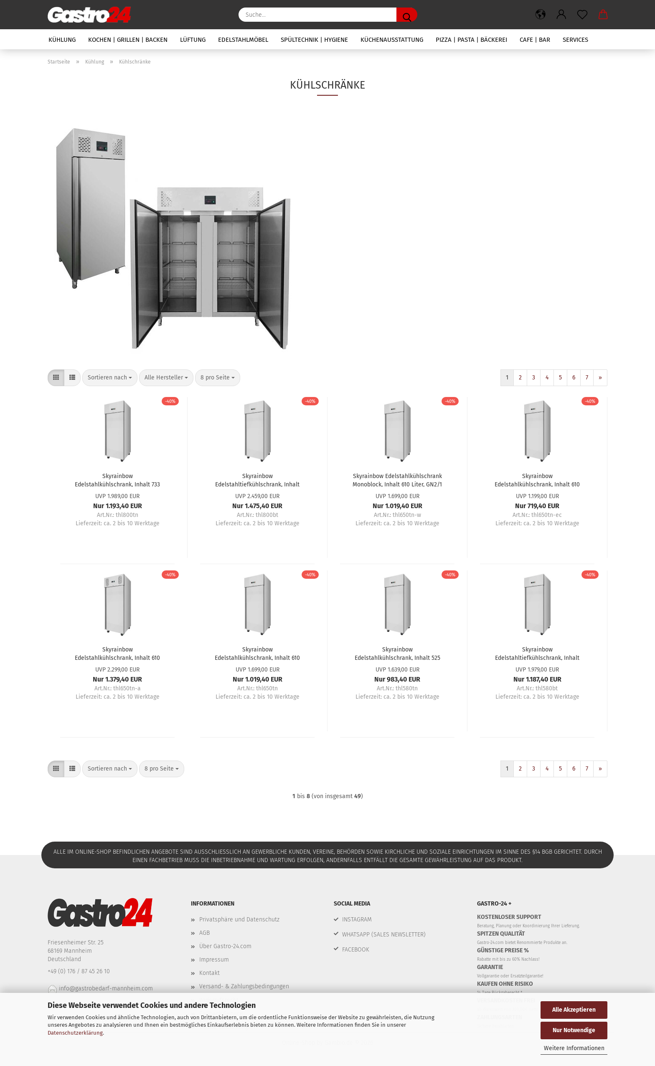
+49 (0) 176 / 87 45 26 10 (80, 971)
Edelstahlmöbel (243, 39)
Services (575, 39)
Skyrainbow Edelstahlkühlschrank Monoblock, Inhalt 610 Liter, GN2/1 (397, 480)
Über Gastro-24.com (225, 946)
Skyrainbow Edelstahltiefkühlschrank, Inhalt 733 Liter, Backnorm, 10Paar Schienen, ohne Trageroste (257, 480)
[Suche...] (406, 15)
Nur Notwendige (574, 1030)
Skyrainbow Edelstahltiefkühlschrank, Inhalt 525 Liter (537, 653)
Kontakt (209, 973)
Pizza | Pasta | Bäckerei (471, 39)
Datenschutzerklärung (75, 1033)
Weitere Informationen (574, 1048)
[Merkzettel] (582, 14)
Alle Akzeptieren (574, 1009)
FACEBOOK (355, 949)
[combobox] (109, 377)
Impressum (214, 959)
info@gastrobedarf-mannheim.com (100, 988)
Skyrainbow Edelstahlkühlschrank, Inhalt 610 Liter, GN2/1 (537, 480)
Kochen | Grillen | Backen (128, 39)
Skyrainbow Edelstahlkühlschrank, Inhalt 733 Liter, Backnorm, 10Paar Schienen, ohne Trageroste (117, 480)
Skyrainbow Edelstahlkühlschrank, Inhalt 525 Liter (397, 653)
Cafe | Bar (535, 39)
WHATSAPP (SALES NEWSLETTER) (384, 934)
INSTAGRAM (357, 919)
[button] (540, 14)
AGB (204, 932)
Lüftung (193, 39)
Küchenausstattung (392, 39)
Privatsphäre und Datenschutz (239, 919)
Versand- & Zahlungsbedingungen (244, 986)
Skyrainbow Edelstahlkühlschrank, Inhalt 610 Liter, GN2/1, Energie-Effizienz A (117, 653)
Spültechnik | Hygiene (314, 39)
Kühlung (62, 39)
